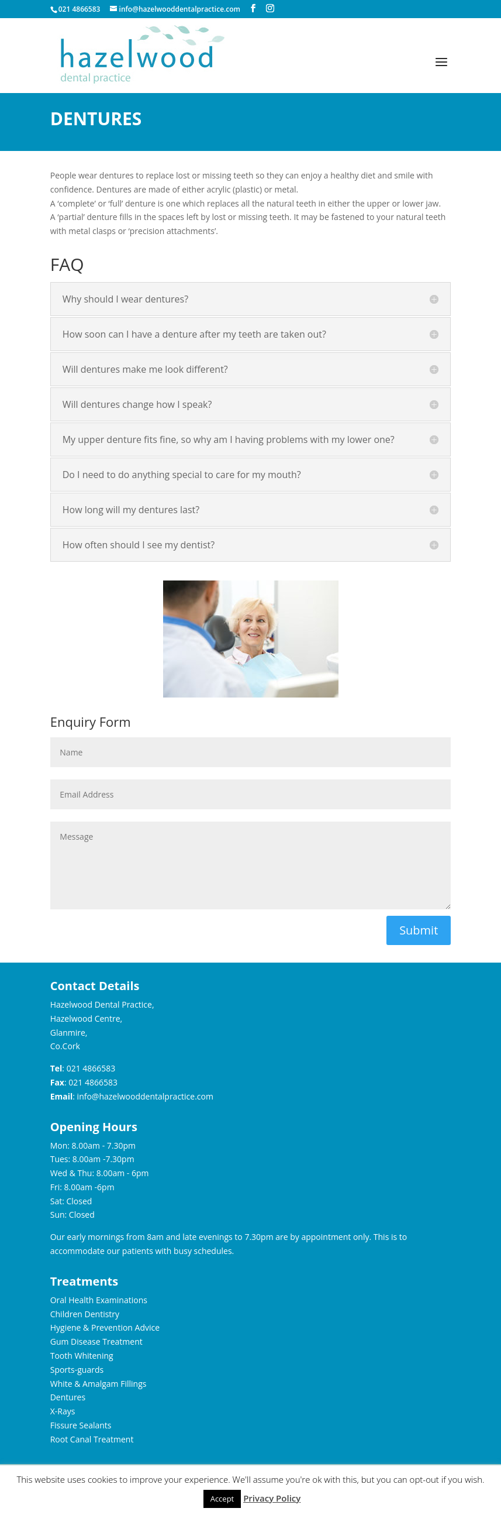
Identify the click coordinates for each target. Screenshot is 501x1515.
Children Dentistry (84, 1314)
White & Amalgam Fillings (98, 1383)
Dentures (67, 1397)
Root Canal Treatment (92, 1439)
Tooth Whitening (81, 1355)
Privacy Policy (271, 1498)
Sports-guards (76, 1369)
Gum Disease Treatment (96, 1341)
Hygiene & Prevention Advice (105, 1327)
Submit (418, 930)
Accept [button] (222, 1498)
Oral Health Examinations (98, 1300)
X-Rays (62, 1411)
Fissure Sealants (81, 1425)
